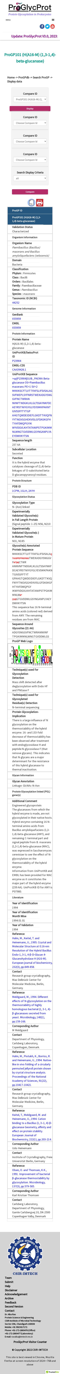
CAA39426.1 (19, 369)
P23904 (16, 361)
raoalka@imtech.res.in (22, 1336)
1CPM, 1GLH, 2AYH (23, 491)
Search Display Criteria (30, 172)
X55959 (16, 318)
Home (11, 77)
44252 (15, 302)
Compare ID (30, 94)
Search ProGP (41, 77)
